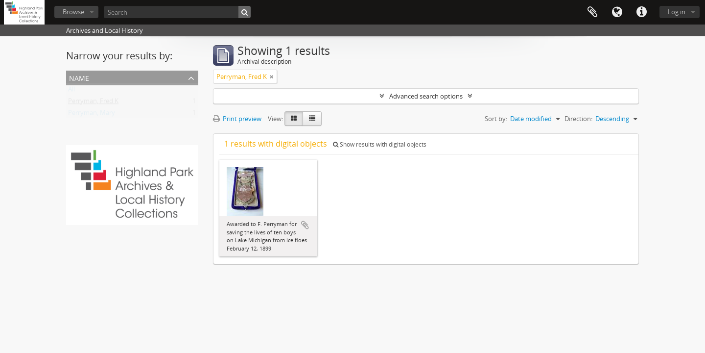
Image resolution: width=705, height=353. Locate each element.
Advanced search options (426, 96)
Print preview (237, 118)
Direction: (578, 118)
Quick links (641, 12)
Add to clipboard (305, 225)
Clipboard (592, 12)
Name (79, 77)
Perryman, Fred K (93, 103)
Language (617, 12)
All (71, 91)
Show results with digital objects (379, 144)
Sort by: (496, 118)
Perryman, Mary (91, 114)
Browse (73, 11)
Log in (676, 11)
